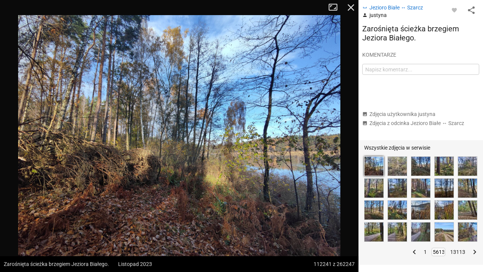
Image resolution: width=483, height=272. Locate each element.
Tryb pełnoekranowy (335, 7)
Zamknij (350, 7)
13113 (457, 252)
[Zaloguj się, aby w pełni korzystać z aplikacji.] (454, 10)
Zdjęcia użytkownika (398, 114)
